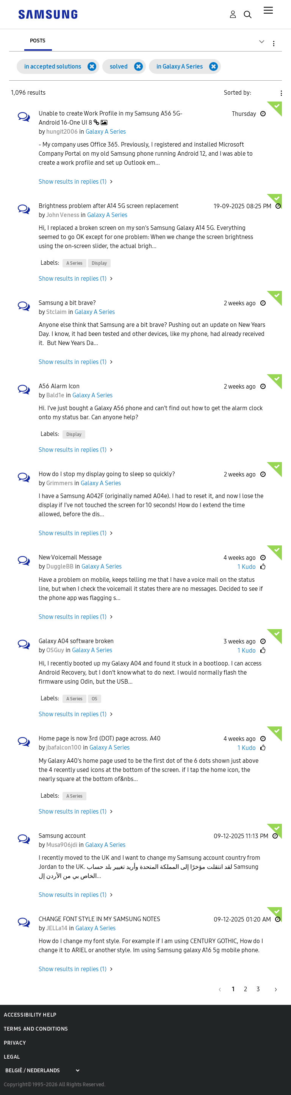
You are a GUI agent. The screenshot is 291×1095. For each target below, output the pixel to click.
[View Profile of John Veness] (62, 215)
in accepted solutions (52, 66)
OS (94, 698)
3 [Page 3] (258, 989)
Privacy (15, 1043)
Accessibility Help (30, 1015)
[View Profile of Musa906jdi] (61, 844)
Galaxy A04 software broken (76, 641)
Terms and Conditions (36, 1029)
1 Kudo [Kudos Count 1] (247, 566)
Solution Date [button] (268, 93)
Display (99, 263)
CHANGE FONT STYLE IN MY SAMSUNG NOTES (99, 919)
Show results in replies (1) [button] (72, 181)
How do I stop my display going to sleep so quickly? (107, 474)
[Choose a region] (42, 1070)
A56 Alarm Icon (59, 386)
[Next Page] (273, 989)
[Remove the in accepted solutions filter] (92, 66)
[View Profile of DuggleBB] (60, 566)
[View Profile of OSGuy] (55, 650)
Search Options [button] (260, 43)
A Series (74, 263)
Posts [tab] (37, 40)
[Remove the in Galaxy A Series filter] (213, 66)
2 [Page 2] (245, 989)
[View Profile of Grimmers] (59, 483)
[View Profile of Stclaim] (56, 312)
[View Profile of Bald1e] (55, 395)
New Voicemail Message (70, 557)
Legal (12, 1057)
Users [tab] (81, 40)
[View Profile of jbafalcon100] (63, 747)
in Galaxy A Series (179, 66)
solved (119, 66)
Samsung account (62, 835)
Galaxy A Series (106, 131)
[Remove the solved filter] (138, 66)
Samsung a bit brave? (67, 302)
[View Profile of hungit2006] (62, 131)
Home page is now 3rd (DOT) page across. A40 (100, 738)
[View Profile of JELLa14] (56, 928)
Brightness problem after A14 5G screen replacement (108, 205)
